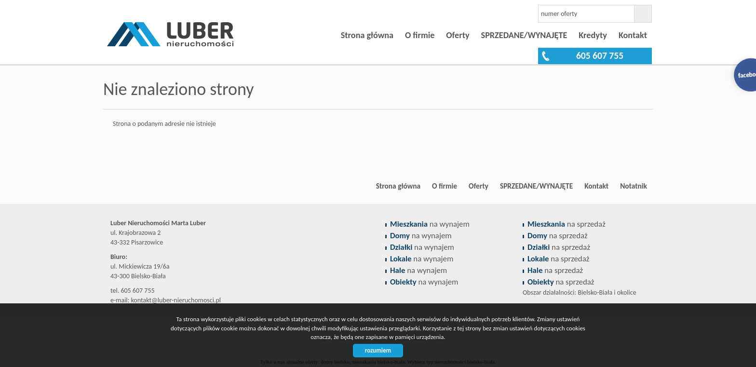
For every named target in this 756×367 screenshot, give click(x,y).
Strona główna (367, 35)
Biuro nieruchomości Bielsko (178, 186)
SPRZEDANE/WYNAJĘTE (524, 35)
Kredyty (593, 35)
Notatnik (633, 185)
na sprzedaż (566, 224)
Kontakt (633, 35)
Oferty (457, 35)
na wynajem (430, 224)
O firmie (419, 35)
